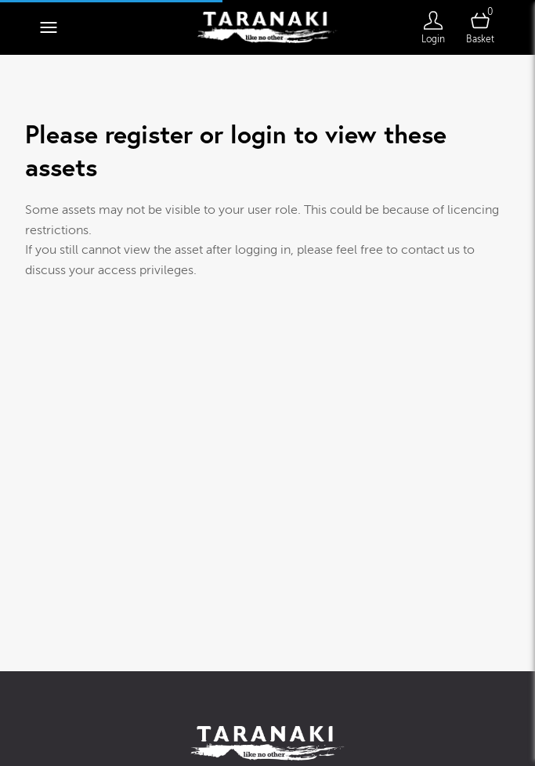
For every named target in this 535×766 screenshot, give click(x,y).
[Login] (433, 27)
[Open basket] (480, 27)
